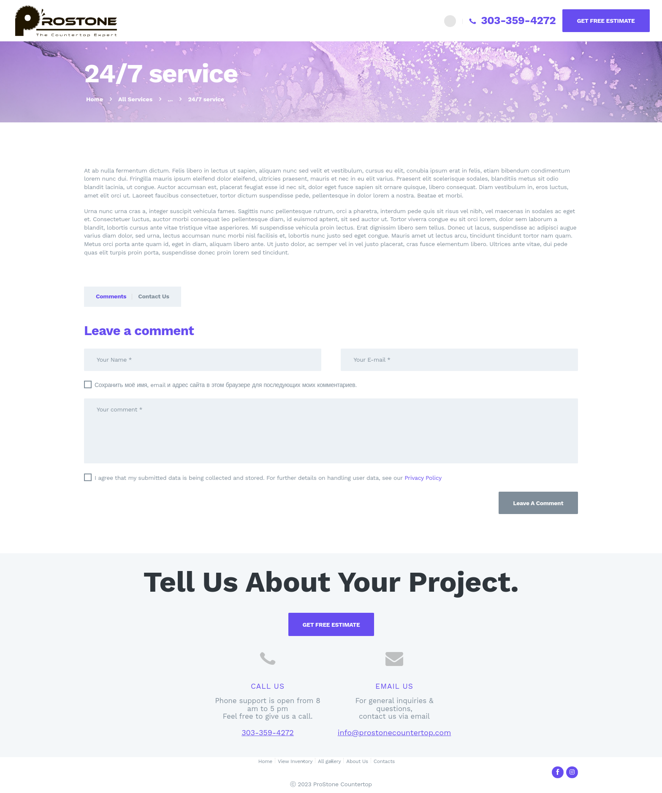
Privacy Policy (423, 477)
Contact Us (153, 296)
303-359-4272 (267, 732)
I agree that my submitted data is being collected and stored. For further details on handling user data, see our (268, 477)
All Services (135, 99)
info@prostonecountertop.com (394, 732)
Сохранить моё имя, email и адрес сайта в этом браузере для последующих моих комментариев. (226, 385)
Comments (111, 296)
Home (94, 99)
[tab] (108, 297)
